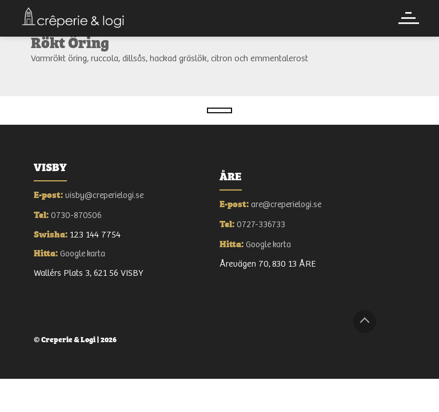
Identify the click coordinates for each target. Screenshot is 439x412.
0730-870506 (76, 215)
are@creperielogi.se (286, 204)
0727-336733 (261, 224)
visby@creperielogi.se (104, 195)
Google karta (82, 254)
